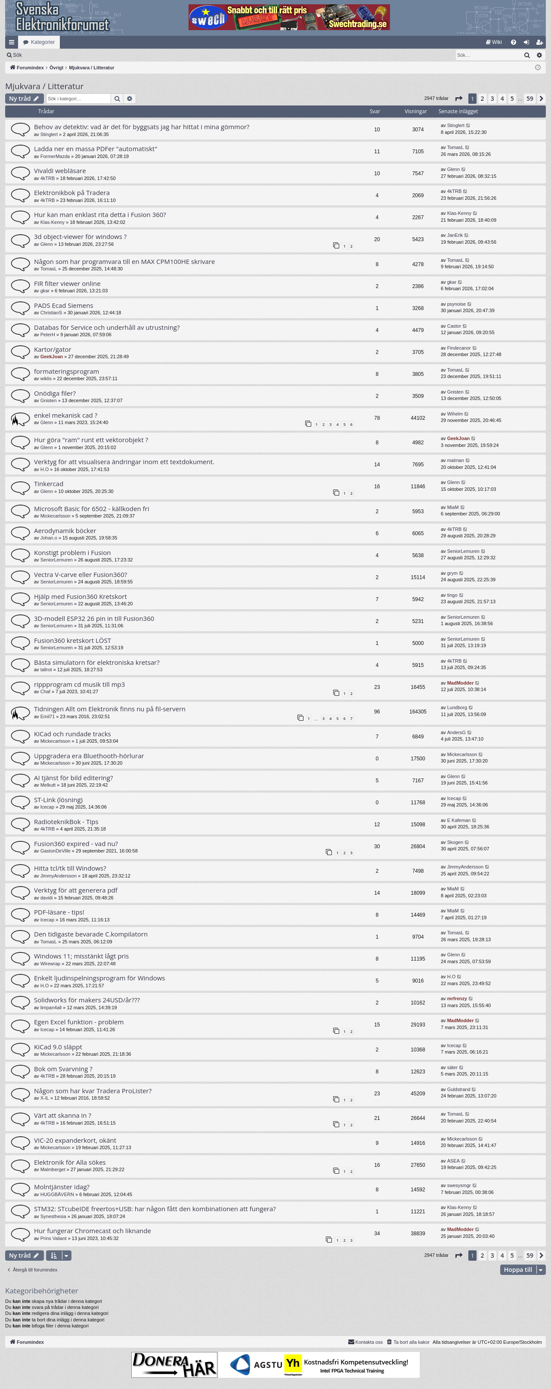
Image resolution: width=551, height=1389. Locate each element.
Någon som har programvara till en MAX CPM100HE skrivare (124, 261)
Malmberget (52, 1169)
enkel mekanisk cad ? (65, 415)
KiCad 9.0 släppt (58, 1046)
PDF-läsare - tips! (59, 912)
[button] (458, 98)
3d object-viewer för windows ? (80, 236)
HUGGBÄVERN (57, 1194)
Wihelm (455, 413)
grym (452, 573)
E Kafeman (459, 820)
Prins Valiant (53, 1238)
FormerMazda (55, 156)
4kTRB (47, 178)
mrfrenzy (457, 998)
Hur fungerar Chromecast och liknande (92, 1230)
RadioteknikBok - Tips (66, 821)
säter (452, 1067)
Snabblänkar (13, 44)
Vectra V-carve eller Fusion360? (80, 574)
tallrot (46, 669)
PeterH (47, 334)
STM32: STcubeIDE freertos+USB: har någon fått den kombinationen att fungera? (155, 1208)
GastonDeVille (55, 850)
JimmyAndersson (58, 875)
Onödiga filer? (55, 393)
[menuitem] (494, 42)
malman (455, 460)
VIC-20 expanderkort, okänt (75, 1140)
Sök (62, 55)
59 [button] (529, 98)
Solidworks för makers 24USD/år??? (87, 999)
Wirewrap (50, 963)
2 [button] (482, 98)
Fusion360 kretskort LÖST (72, 640)
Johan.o (48, 537)
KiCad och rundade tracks (72, 733)
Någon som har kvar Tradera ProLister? (93, 1090)
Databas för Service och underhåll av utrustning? (107, 327)
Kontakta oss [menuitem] (365, 1342)
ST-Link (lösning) (58, 799)
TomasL (455, 147)
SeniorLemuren (56, 559)
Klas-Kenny (52, 222)
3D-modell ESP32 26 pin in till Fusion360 (94, 618)
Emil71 (47, 716)
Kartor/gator (52, 349)
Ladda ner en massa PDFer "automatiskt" (95, 148)
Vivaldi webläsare (60, 170)
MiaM (453, 507)
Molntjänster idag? (62, 1186)
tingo (452, 595)
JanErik (455, 235)
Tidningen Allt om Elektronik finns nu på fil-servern (110, 708)
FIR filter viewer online (67, 283)
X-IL (44, 1098)
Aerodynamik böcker (65, 530)
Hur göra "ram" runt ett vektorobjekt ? (91, 439)
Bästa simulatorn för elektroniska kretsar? (97, 662)
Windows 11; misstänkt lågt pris (81, 956)
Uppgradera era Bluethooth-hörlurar (89, 755)
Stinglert (49, 134)
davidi (46, 897)
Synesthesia (53, 1216)
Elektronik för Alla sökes (70, 1162)
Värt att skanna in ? (62, 1115)
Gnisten (48, 400)
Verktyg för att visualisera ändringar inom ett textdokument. (124, 461)
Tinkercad (48, 483)
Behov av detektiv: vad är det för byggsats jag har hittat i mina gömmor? (142, 126)
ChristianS (51, 312)
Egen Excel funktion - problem (79, 1021)
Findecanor (459, 347)
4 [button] (502, 98)
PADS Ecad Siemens (63, 305)
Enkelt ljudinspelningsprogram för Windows (99, 978)
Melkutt (48, 785)
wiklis (46, 378)
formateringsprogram (66, 371)
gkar (45, 290)
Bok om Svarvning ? (63, 1068)
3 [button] (492, 98)
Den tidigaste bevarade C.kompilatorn (91, 934)
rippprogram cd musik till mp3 (79, 684)
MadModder (460, 682)
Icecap (47, 806)
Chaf (45, 691)
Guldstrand (459, 1089)
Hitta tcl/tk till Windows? (70, 868)
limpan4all (51, 1007)
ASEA (453, 1160)
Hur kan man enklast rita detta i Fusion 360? (100, 214)
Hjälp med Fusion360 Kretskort (80, 596)
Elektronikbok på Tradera (72, 192)
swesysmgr (459, 1185)
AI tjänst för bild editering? (73, 777)
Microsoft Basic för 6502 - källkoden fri (91, 508)
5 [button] (512, 98)
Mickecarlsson (55, 515)
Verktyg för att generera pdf (76, 890)
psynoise (456, 304)
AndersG (456, 732)
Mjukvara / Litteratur (44, 86)
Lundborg (457, 707)
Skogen (455, 842)
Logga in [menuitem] (528, 44)
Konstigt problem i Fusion (72, 552)
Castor (454, 326)
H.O (44, 469)
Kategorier (43, 42)
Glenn (453, 169)
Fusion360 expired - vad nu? (76, 843)
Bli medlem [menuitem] (541, 44)
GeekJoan (51, 356)
